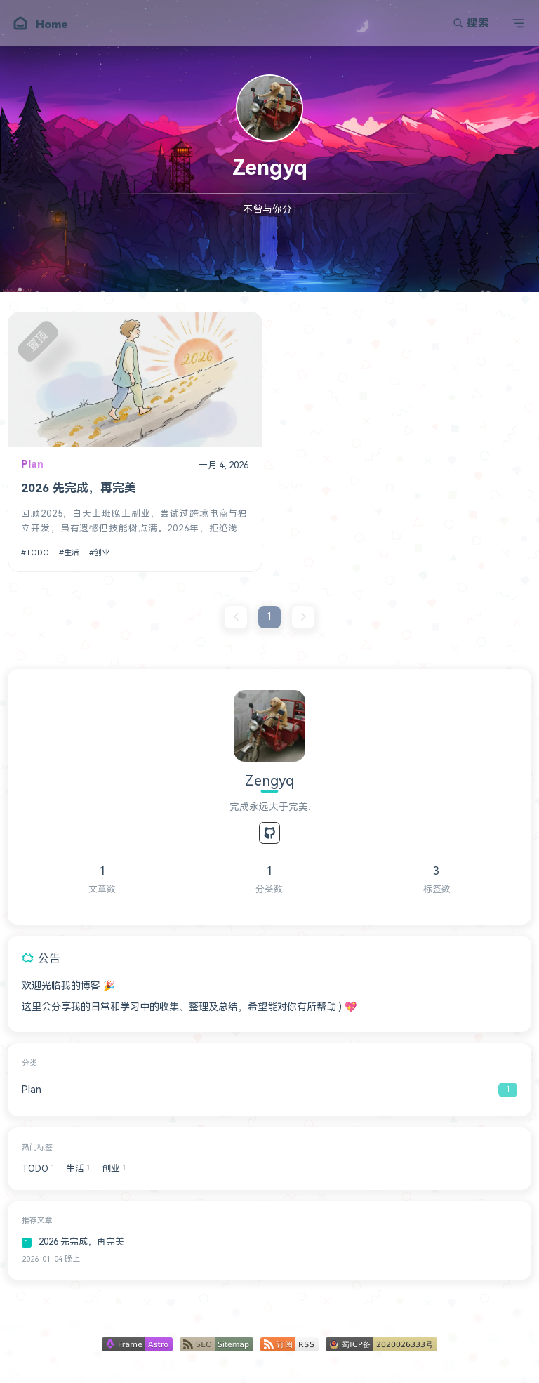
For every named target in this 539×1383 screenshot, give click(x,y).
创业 (101, 552)
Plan (32, 464)
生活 (71, 552)
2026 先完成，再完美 (78, 488)
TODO (37, 552)
